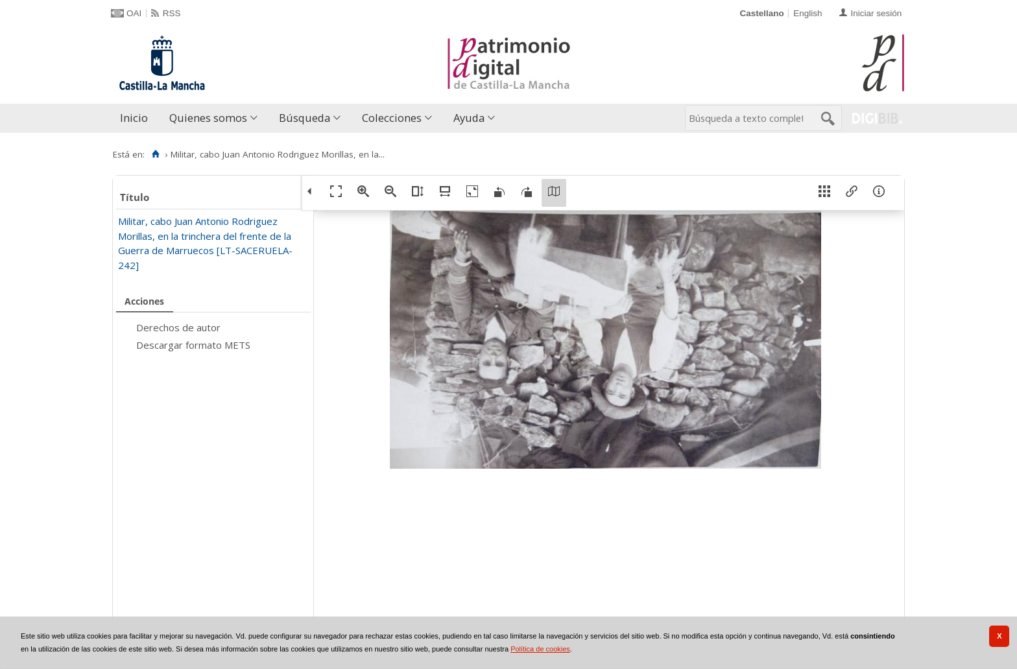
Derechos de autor (178, 327)
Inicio (134, 117)
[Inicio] (155, 154)
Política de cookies (540, 649)
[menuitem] (137, 118)
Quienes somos (208, 117)
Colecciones (392, 117)
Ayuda (469, 117)
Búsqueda (304, 117)
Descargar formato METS (193, 344)
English (807, 13)
